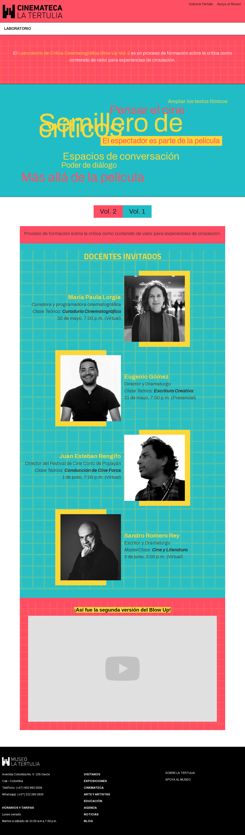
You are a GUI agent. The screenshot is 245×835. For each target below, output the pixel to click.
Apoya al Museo (229, 4)
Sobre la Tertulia (201, 4)
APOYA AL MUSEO (178, 779)
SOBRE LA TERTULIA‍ (180, 773)
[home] (31, 11)
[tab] (108, 211)
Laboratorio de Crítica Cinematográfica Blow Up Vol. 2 (74, 53)
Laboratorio (17, 28)
